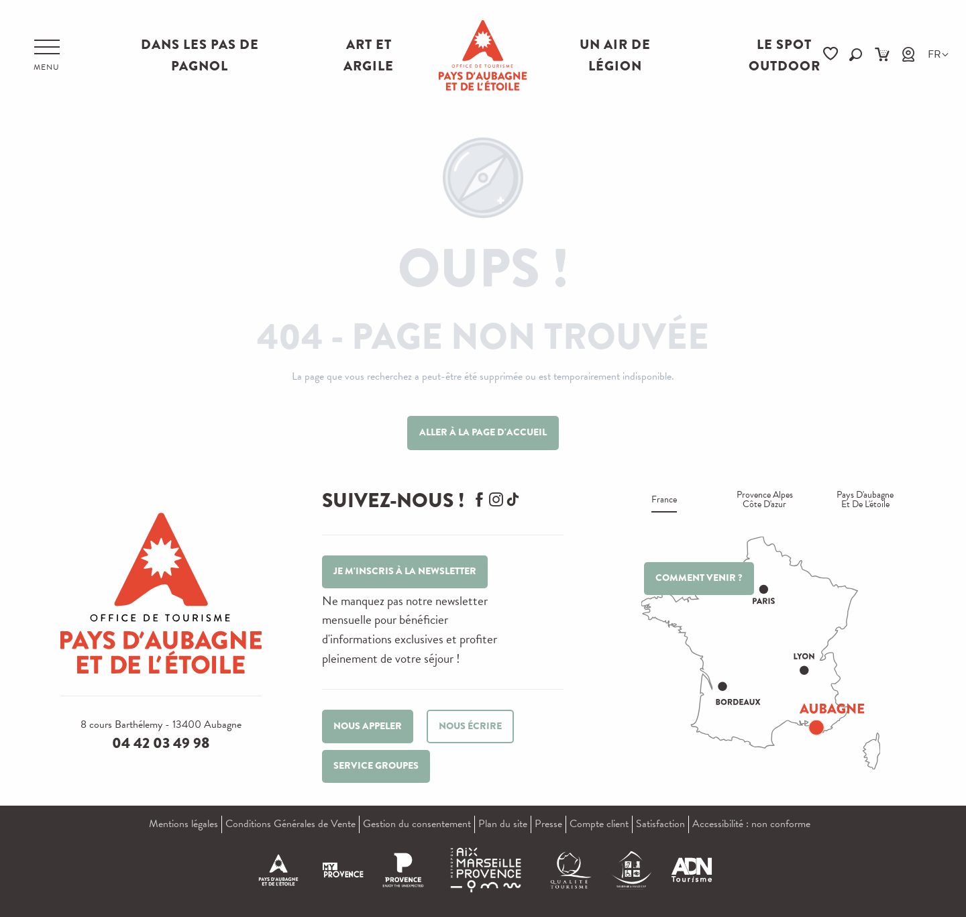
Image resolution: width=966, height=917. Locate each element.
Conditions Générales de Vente (290, 824)
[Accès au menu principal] (46, 56)
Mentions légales (183, 824)
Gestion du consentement (417, 824)
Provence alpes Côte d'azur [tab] (765, 500)
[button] (855, 54)
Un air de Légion (615, 55)
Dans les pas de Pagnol (200, 55)
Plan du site (502, 824)
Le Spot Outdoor (784, 55)
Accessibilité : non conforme (751, 824)
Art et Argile (368, 55)
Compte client (599, 824)
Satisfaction (660, 824)
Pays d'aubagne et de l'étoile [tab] (865, 500)
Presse (548, 824)
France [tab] (664, 500)
